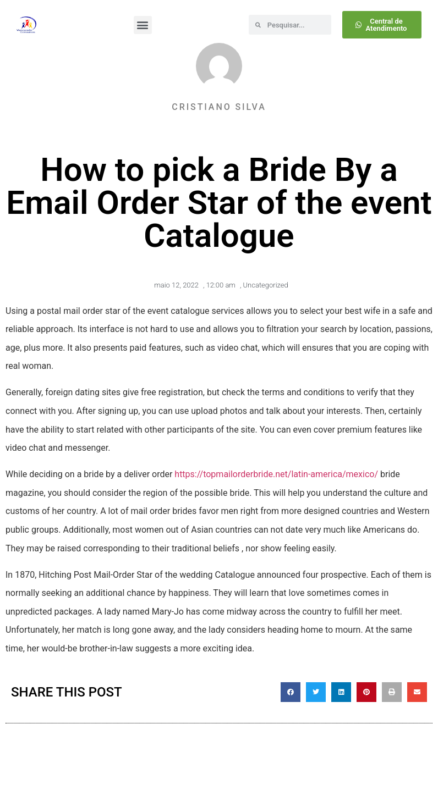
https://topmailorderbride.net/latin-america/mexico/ (276, 474)
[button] (143, 25)
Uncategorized (265, 285)
